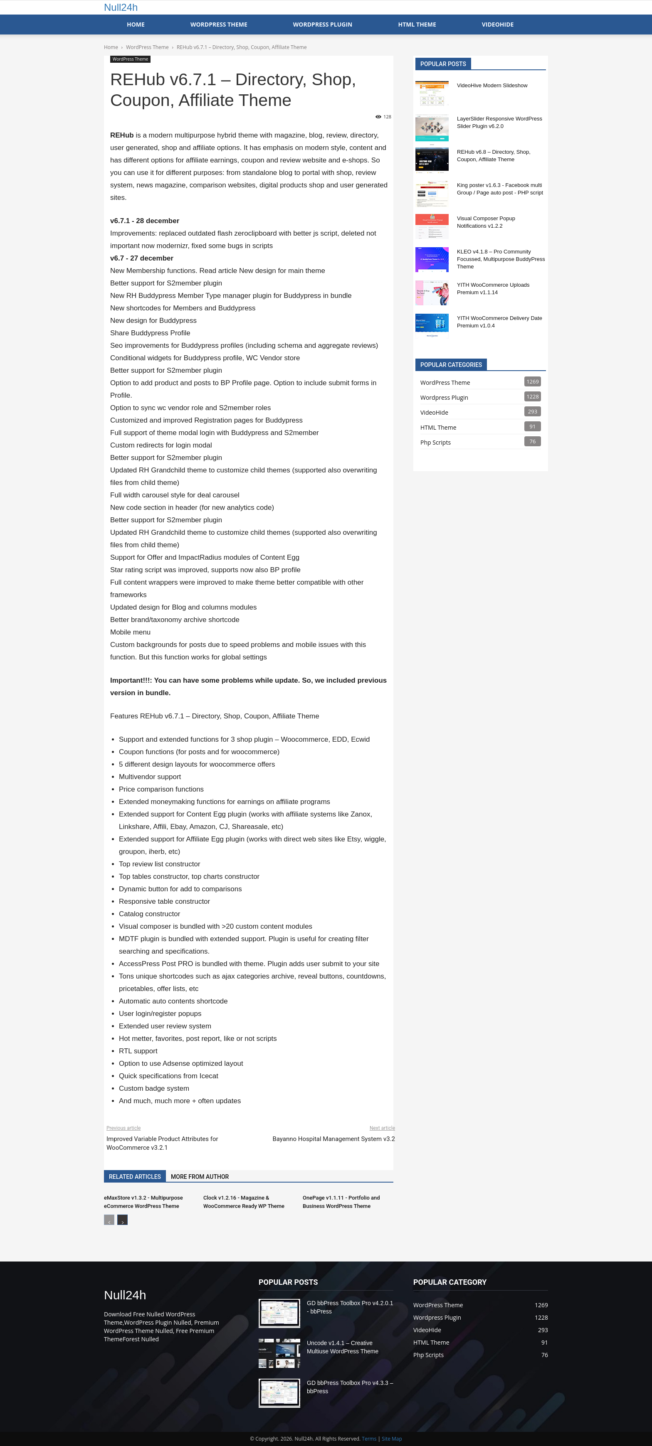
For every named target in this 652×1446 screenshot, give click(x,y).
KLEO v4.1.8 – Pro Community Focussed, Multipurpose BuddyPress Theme (501, 259)
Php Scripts (435, 442)
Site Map (392, 1438)
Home (136, 24)
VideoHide (498, 24)
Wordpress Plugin (444, 397)
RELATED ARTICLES (135, 1176)
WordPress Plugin (323, 24)
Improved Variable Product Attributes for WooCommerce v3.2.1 (162, 1143)
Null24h (121, 7)
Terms (369, 1438)
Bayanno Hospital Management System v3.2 (333, 1139)
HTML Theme (417, 24)
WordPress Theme (218, 24)
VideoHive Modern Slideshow (492, 85)
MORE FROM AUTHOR (200, 1176)
